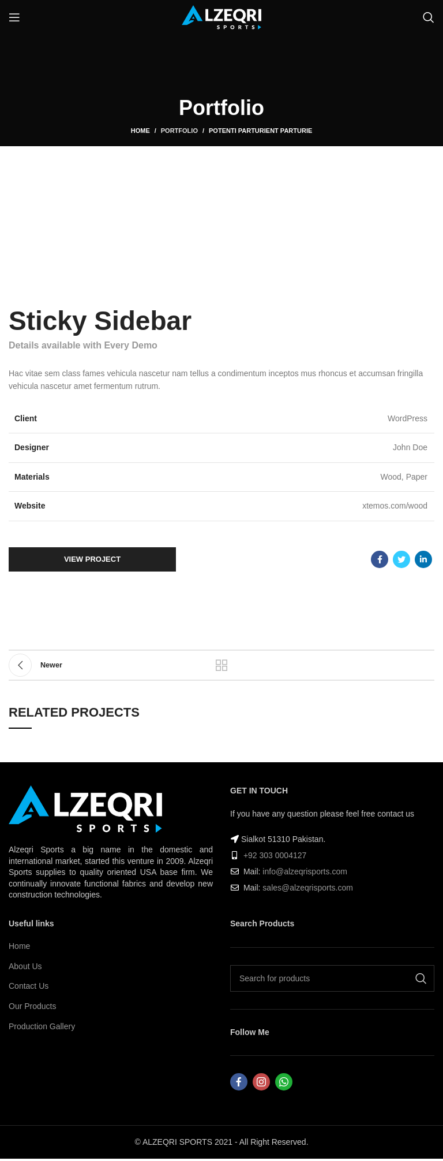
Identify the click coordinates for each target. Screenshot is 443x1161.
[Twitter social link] (401, 559)
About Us (25, 966)
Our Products (32, 1006)
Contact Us (28, 986)
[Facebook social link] (379, 559)
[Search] (428, 17)
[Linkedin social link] (423, 559)
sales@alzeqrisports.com (307, 887)
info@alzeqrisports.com (304, 871)
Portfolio (179, 130)
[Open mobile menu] (14, 17)
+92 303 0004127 (274, 855)
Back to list (221, 665)
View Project (92, 559)
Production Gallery (42, 1026)
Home (140, 130)
